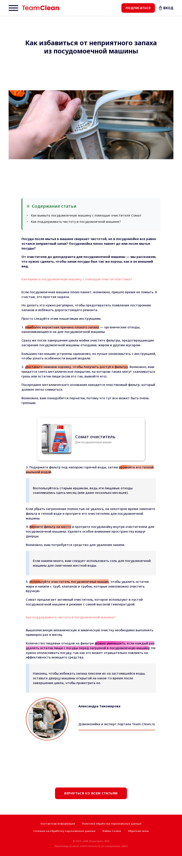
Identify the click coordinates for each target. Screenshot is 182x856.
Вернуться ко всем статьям (91, 793)
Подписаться (138, 8)
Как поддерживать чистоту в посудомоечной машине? (76, 221)
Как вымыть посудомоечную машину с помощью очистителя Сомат (86, 215)
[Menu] (13, 8)
